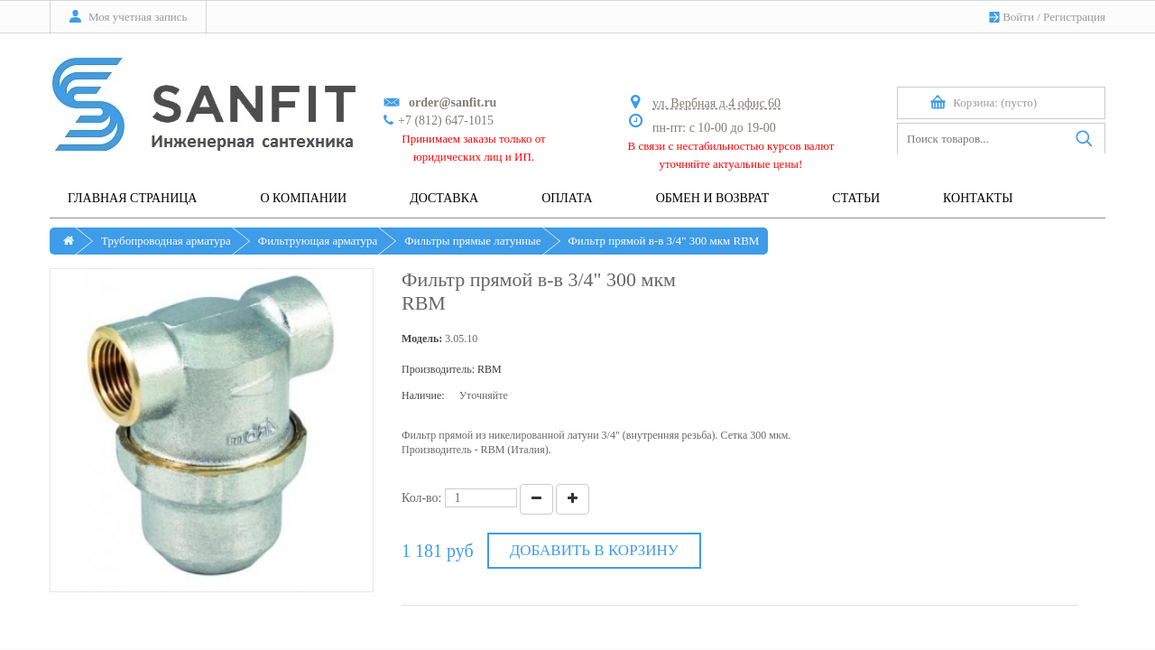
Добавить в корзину (594, 550)
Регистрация (1074, 16)
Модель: (422, 338)
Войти (1018, 16)
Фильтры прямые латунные (472, 240)
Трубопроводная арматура (166, 240)
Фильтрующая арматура (317, 240)
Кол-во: (422, 498)
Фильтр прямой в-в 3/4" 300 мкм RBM (664, 240)
